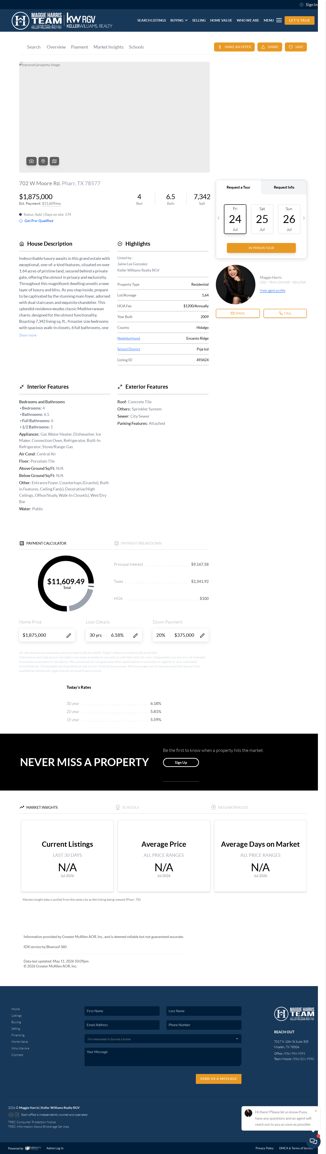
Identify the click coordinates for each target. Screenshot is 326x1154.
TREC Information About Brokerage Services (38, 1126)
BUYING (179, 20)
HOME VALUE (221, 20)
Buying (16, 1022)
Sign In (308, 4)
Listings (16, 1015)
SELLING (199, 20)
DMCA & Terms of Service (296, 1148)
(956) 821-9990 (303, 1059)
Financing (18, 1035)
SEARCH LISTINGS (151, 20)
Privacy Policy (265, 1148)
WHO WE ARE (248, 20)
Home (15, 1009)
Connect (17, 1055)
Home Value (19, 1041)
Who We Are (20, 1048)
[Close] (316, 1111)
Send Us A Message (218, 1078)
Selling (15, 1028)
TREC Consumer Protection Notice (32, 1122)
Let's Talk (299, 20)
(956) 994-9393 (294, 1053)
